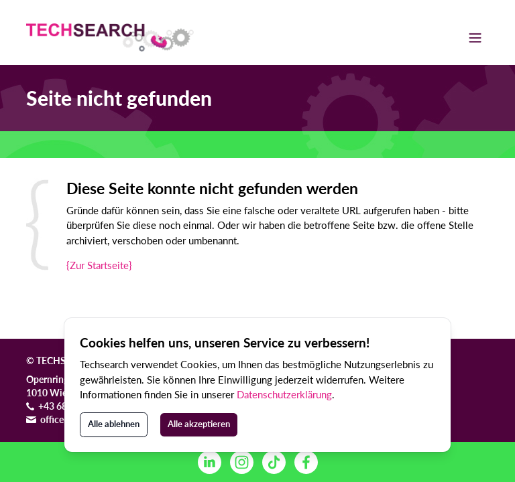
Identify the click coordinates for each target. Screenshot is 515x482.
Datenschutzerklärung (284, 394)
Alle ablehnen (113, 423)
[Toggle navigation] (475, 37)
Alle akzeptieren (199, 423)
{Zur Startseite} (99, 265)
